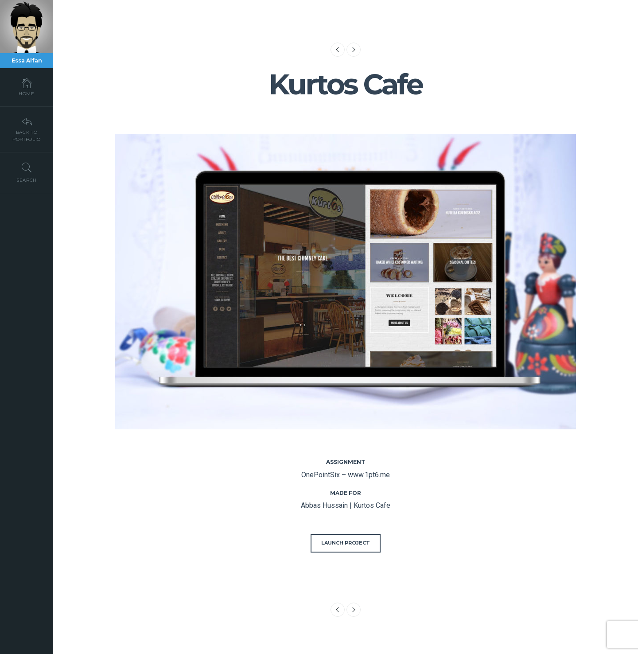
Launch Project (345, 543)
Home (26, 87)
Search (26, 172)
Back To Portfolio (26, 129)
